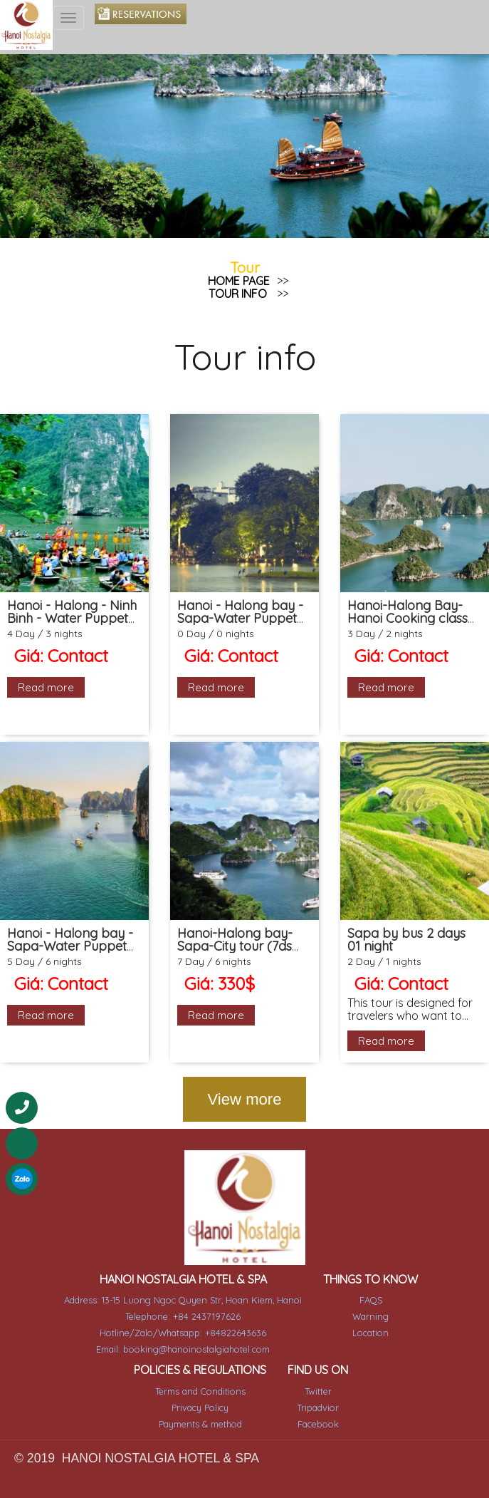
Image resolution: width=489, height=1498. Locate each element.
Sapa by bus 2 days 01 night (406, 939)
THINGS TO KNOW (367, 1269)
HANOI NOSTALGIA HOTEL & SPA (185, 1269)
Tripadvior (315, 1393)
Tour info (238, 293)
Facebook (315, 1409)
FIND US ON (315, 1357)
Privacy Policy (201, 1393)
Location (366, 1321)
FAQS (367, 1290)
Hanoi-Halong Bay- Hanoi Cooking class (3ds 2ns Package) (407, 618)
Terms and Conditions (201, 1377)
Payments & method (201, 1409)
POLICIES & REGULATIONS (201, 1357)
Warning (366, 1305)
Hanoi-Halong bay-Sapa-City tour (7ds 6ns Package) (235, 946)
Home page (239, 281)
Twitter (316, 1377)
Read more (46, 687)
